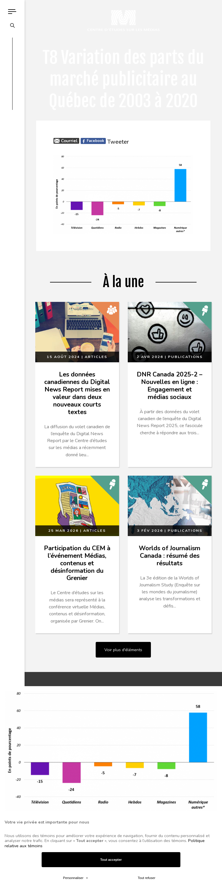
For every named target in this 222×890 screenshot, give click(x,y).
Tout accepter (111, 643)
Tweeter (118, 142)
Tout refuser (146, 661)
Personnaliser (75, 661)
